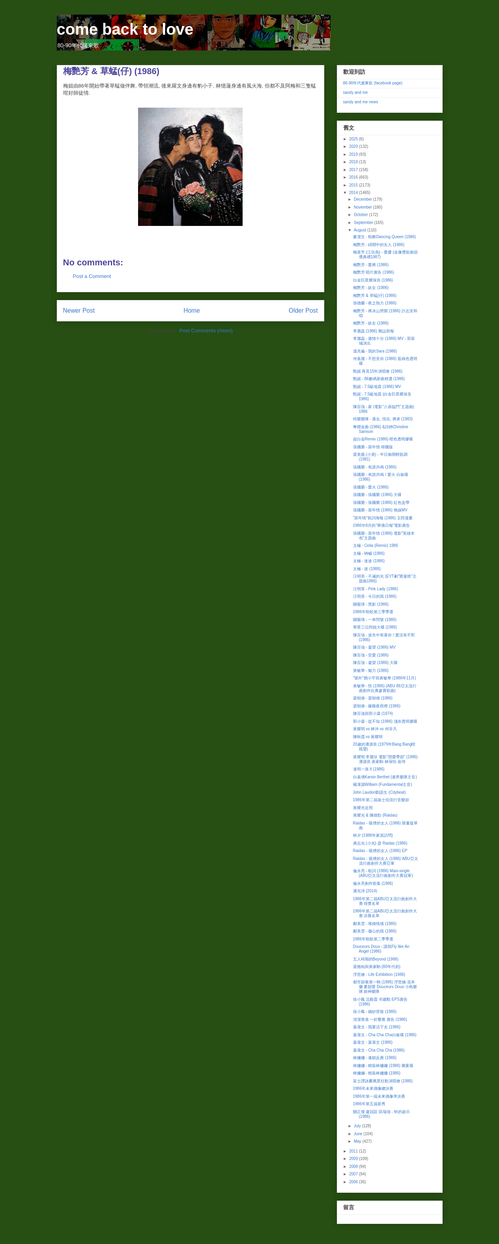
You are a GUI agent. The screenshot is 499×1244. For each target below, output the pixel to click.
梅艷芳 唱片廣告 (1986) (373, 272)
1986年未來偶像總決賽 (373, 1088)
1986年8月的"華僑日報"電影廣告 (381, 525)
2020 (354, 146)
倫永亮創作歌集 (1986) (373, 883)
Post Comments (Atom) (206, 331)
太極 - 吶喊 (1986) (369, 553)
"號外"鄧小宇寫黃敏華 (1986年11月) (384, 678)
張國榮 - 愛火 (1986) (371, 487)
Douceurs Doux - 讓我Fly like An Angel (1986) (381, 948)
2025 (354, 139)
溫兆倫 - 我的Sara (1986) (375, 351)
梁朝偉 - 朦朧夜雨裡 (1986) (377, 706)
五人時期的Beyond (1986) (376, 959)
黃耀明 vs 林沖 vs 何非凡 (375, 729)
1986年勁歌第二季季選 (373, 939)
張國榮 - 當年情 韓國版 (373, 447)
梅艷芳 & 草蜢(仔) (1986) (375, 295)
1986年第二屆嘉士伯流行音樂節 (381, 800)
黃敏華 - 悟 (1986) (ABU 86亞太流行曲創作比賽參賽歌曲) (385, 688)
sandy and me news (360, 102)
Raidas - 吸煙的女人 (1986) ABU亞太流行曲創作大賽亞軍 (385, 860)
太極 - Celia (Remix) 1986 (375, 545)
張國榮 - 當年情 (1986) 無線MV (380, 510)
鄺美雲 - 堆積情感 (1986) (375, 923)
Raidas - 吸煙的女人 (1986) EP (380, 851)
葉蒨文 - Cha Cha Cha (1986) (379, 1050)
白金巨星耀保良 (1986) (373, 280)
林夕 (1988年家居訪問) (373, 835)
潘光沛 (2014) (365, 891)
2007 (354, 1174)
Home (191, 310)
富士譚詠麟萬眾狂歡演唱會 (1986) (383, 1081)
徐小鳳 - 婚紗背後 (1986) (375, 1011)
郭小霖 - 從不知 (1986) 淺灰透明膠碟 (385, 721)
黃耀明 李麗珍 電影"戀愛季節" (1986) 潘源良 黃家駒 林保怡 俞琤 (385, 759)
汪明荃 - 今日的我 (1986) (375, 596)
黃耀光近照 (363, 808)
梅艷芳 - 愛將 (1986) (371, 265)
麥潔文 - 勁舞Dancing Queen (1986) (384, 237)
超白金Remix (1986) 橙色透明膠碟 (383, 439)
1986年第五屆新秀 (369, 1104)
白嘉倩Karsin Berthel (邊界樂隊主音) (385, 777)
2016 (354, 177)
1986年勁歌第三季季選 (373, 612)
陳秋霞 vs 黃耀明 (368, 737)
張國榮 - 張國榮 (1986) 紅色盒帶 (381, 502)
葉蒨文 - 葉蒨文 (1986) (373, 1042)
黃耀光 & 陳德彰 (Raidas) (375, 815)
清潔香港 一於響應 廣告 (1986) (380, 1019)
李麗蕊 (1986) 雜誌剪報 (373, 331)
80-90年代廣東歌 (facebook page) (373, 83)
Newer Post (79, 310)
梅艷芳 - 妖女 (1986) (371, 287)
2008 (354, 1166)
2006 (354, 1182)
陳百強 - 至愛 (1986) (371, 655)
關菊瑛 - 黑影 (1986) (371, 604)
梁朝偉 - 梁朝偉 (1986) (373, 698)
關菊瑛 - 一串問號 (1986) (375, 619)
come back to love (125, 29)
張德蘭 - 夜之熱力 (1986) (375, 303)
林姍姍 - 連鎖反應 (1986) (375, 1058)
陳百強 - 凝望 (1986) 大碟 (375, 662)
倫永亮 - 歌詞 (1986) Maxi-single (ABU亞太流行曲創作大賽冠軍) (383, 873)
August (360, 230)
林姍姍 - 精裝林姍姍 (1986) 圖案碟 (383, 1065)
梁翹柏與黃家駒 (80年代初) (377, 966)
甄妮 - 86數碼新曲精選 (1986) (379, 379)
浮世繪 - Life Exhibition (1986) (379, 974)
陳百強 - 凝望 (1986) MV (374, 647)
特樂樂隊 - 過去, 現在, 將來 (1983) (383, 419)
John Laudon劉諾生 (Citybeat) (379, 792)
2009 (354, 1158)
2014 (354, 192)
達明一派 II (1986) (369, 769)
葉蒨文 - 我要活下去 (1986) (377, 1027)
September (364, 222)
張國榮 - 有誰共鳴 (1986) (375, 467)
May (358, 1141)
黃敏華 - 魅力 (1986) (371, 670)
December (363, 199)
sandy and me (355, 92)
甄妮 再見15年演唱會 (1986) (378, 371)
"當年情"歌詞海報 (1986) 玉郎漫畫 (383, 518)
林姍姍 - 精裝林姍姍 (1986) (377, 1073)
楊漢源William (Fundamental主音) (382, 784)
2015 (354, 185)
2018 (354, 162)
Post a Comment (92, 276)
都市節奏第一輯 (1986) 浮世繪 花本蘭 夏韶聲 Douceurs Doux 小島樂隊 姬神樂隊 (385, 987)
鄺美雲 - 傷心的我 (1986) (375, 931)
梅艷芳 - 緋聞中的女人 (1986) (379, 244)
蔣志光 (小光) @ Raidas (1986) (380, 843)
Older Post (303, 310)
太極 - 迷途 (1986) (369, 561)
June (358, 1134)
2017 (354, 170)
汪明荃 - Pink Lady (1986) (375, 589)
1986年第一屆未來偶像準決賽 (379, 1096)
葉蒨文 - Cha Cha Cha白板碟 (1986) (385, 1035)
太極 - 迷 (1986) (367, 569)
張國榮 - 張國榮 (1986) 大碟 (377, 494)
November (363, 207)
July (358, 1126)
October (361, 215)
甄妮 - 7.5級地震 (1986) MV (377, 386)
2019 (354, 154)
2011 (354, 1151)
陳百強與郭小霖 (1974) (373, 713)
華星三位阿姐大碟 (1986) (375, 627)
